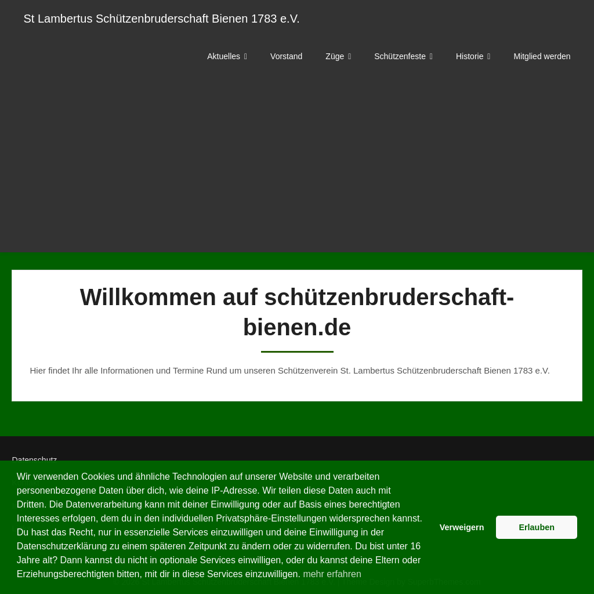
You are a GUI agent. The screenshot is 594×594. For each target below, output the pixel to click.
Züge (334, 56)
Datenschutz (34, 460)
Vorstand (286, 56)
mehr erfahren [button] (332, 574)
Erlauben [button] (537, 527)
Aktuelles (223, 56)
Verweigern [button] (462, 527)
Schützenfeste (400, 56)
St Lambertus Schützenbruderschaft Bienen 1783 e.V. (161, 18)
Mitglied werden (541, 56)
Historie (469, 56)
